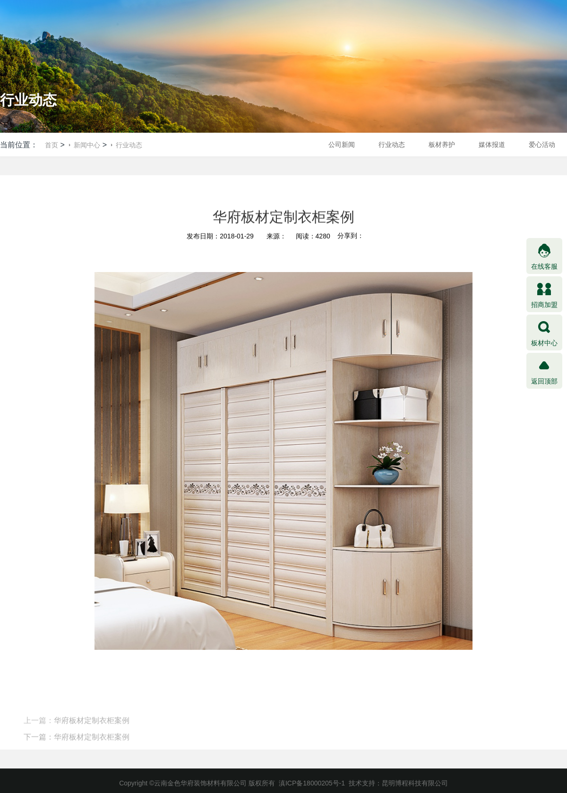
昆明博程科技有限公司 (415, 783)
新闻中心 (87, 145)
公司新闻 (341, 144)
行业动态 (129, 145)
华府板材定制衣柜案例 (91, 728)
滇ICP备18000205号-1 (312, 783)
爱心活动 (542, 144)
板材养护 (442, 144)
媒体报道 (492, 144)
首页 (51, 145)
